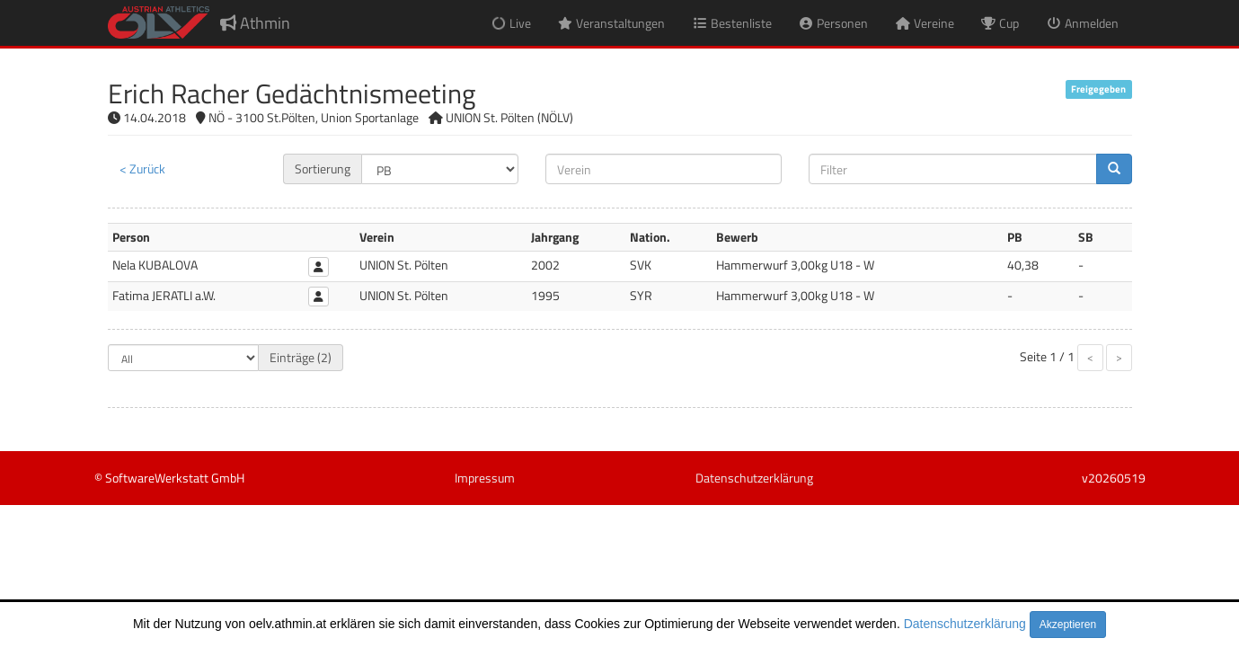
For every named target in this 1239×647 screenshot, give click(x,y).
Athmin (255, 23)
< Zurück (142, 168)
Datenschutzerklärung (965, 623)
